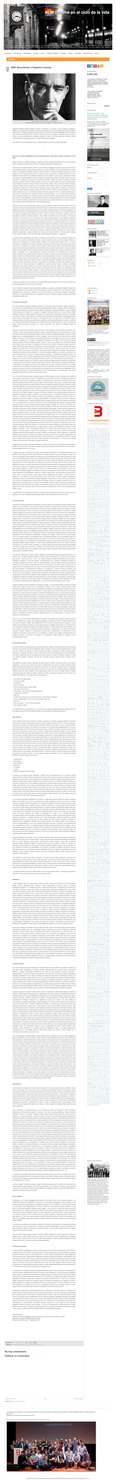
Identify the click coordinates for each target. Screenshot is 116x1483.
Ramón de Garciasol (98, 1012)
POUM (94, 995)
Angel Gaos (89, 485)
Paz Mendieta (100, 977)
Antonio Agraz (90, 499)
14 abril (96, 428)
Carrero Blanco (94, 580)
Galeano (102, 704)
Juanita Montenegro (106, 837)
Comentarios (92, 265)
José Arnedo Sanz (98, 781)
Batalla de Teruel (95, 532)
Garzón (98, 706)
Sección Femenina (97, 1054)
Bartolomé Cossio (102, 525)
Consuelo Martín (96, 612)
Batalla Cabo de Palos (99, 527)
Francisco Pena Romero (96, 695)
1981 (93, 444)
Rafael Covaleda (96, 1006)
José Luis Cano (93, 795)
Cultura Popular (101, 619)
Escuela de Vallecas (95, 662)
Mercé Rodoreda (94, 939)
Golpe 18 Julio (94, 719)
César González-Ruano (101, 591)
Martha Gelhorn (103, 924)
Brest (95, 552)
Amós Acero (99, 474)
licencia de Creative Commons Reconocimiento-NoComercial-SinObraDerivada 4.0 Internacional (98, 343)
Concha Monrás (90, 608)
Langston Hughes (91, 851)
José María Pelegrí (106, 801)
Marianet (103, 921)
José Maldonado (95, 798)
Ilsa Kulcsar (96, 746)
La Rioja (98, 850)
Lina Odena (96, 864)
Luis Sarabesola (106, 877)
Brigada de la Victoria (100, 552)
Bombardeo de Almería (92, 544)
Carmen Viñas (107, 579)
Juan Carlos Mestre (102, 821)
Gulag (98, 727)
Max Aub (89, 936)
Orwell (88, 968)
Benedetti (97, 536)
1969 (108, 441)
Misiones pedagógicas (27, 1344)
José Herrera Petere (105, 792)
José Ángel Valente (102, 779)
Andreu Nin (96, 483)
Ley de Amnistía (103, 859)
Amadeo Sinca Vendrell (100, 471)
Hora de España (98, 738)
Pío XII (95, 992)
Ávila (88, 522)
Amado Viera (93, 472)
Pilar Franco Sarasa (91, 989)
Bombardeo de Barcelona (104, 544)
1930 (108, 433)
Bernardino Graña (90, 538)
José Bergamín (97, 782)
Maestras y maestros (97, 880)
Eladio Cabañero (106, 641)
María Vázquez (102, 919)
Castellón (102, 585)
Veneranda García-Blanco (101, 1087)
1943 (105, 436)
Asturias (97, 516)
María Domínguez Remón (97, 908)
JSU (109, 818)
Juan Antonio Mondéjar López (93, 820)
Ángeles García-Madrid (105, 491)
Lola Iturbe (92, 866)
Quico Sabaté (107, 1001)
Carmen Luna (93, 577)
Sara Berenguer (106, 1051)
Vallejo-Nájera (107, 1086)
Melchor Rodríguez (94, 938)
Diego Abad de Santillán (102, 624)
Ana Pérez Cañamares (105, 477)
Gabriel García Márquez (100, 703)
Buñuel (88, 555)
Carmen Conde (94, 572)
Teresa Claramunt (97, 1070)
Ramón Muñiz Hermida (94, 1017)
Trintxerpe (108, 1079)
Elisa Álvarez (107, 645)
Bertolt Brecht (93, 539)
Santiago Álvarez (98, 1051)
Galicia (107, 704)
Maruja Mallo (100, 927)
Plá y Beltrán (100, 992)
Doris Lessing (100, 632)
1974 (100, 443)
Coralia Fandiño (97, 613)
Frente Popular (98, 698)
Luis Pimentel (104, 875)
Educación (95, 640)
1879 (106, 428)
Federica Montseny (100, 670)
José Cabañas (98, 784)
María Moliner (103, 914)
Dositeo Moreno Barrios (92, 634)
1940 (96, 436)
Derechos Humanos (99, 623)
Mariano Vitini (95, 922)
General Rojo (98, 712)
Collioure (108, 601)
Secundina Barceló (106, 1054)
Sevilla (88, 1058)
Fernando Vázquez (91, 682)
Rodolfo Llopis (107, 1039)
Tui (94, 1081)
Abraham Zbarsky (91, 449)
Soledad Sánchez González (97, 1061)
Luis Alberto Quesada (102, 870)
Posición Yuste (90, 995)
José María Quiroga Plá (101, 803)
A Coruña (92, 447)
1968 (106, 441)
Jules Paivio (92, 840)
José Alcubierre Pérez (102, 778)
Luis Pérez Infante (95, 875)
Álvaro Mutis (89, 469)
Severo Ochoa (107, 1056)
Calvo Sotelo (99, 557)
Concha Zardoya (97, 608)
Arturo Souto (96, 514)
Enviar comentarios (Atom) (18, 1401)
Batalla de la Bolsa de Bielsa (98, 530)
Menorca (89, 939)
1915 (99, 431)
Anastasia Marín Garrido (92, 480)
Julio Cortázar (99, 845)
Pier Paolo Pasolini (100, 988)
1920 (106, 431)
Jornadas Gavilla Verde (104, 776)
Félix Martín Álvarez (100, 674)
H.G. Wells (98, 729)
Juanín (100, 837)
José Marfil (107, 799)
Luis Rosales (95, 877)
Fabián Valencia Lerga (105, 667)
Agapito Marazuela (103, 450)
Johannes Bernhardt (91, 773)
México (108, 941)
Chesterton (104, 594)
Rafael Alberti (96, 1004)
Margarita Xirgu (103, 903)
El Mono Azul (97, 641)
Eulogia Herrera (96, 665)
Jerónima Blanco (101, 760)
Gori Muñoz (92, 720)
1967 (103, 441)
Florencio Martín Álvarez (92, 684)
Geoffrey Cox (107, 714)
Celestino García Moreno (92, 590)
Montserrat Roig (90, 952)
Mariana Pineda (96, 921)
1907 (103, 430)
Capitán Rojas (107, 561)
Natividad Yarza (90, 955)
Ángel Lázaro (104, 485)
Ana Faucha (95, 475)
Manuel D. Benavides (97, 888)
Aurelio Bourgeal (102, 518)
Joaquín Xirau (106, 771)
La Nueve (105, 848)
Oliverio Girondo (103, 964)
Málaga (89, 882)
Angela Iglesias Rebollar (97, 489)
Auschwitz (107, 519)
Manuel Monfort (95, 892)
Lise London (107, 864)
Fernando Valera (106, 681)
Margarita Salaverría (95, 903)
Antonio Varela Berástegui (99, 508)
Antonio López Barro (105, 502)
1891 (91, 430)
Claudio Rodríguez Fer (99, 599)
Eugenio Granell (90, 663)
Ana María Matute (91, 477)
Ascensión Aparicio (91, 516)
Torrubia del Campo (105, 1078)
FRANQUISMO (27, 53)
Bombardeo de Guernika (103, 546)
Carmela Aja (92, 569)
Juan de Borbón (95, 823)
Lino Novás (101, 864)
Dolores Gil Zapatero (95, 630)
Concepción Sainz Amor (105, 605)
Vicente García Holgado (100, 1090)
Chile (96, 596)
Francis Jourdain (93, 687)
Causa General (90, 588)
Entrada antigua (79, 1398)
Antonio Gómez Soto (97, 502)
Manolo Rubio (94, 883)
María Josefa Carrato (101, 911)
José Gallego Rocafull (91, 789)
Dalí (88, 621)
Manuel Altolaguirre (95, 885)
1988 (101, 444)
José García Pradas (94, 790)
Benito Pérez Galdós (104, 536)
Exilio (88, 667)
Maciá (108, 878)
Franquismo (90, 698)
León (108, 853)
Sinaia (94, 1059)
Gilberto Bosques (95, 717)
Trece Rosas (90, 1079)
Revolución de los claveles (104, 1031)
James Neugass (99, 757)
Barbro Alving (107, 524)
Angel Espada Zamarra (104, 483)
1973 (97, 443)
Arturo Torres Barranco (104, 514)
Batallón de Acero (106, 533)
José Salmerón (104, 809)
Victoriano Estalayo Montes (92, 1098)
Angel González (96, 485)
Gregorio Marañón (96, 722)
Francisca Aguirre (101, 687)
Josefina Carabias (91, 814)
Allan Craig (93, 467)
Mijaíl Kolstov (99, 947)
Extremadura (93, 667)
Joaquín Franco (95, 770)
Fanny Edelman (100, 668)
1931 (88, 435)
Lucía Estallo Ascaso (102, 869)
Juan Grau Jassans (99, 829)
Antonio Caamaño (106, 499)
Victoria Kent (98, 1097)
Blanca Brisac (96, 541)
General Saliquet (106, 712)
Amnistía (94, 474)
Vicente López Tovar (97, 1092)
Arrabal (95, 511)
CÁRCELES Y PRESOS (53, 53)
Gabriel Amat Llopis (106, 701)
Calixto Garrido (93, 557)
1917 (101, 431)
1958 (103, 439)
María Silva (97, 917)
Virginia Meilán (100, 1100)
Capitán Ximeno (90, 563)
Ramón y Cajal (90, 1021)
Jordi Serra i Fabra (91, 774)
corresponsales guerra (98, 615)
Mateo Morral (103, 930)
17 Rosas (101, 428)
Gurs (101, 727)
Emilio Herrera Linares (95, 651)
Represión (93, 1026)
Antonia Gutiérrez (91, 497)
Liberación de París (99, 863)
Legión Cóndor (95, 853)
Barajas (102, 524)
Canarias (89, 561)
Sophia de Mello (106, 1061)
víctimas (107, 1094)
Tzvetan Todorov (102, 1081)
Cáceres (108, 555)
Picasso (94, 988)
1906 (101, 430)
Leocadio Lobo (103, 853)
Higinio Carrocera (106, 735)
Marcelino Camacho (92, 900)
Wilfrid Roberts (94, 1101)
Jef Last (95, 760)
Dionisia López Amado (104, 626)
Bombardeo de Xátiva (91, 550)
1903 (96, 430)
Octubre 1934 (96, 963)
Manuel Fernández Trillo (92, 889)
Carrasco (89, 580)
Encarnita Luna (94, 655)
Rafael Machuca (98, 1007)
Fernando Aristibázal (105, 678)
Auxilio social (90, 521)
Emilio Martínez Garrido (105, 651)
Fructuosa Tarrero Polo (95, 700)
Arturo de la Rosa (102, 513)
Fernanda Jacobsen (94, 678)
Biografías (89, 541)
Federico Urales (94, 671)
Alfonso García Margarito (92, 463)
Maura (95, 935)
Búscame (97, 555)
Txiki (97, 1081)
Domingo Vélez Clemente (92, 632)
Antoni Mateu (92, 496)
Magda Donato (106, 880)
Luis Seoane (90, 878)
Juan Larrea (90, 831)
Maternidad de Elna (94, 931)
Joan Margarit (104, 765)
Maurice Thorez (100, 935)
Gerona (108, 715)
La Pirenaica (93, 850)
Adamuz (98, 449)
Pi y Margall (90, 988)
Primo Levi (95, 998)
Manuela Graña (90, 899)
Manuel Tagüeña (102, 896)
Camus (108, 560)
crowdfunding (107, 616)
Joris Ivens (96, 776)
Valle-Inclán (100, 1086)
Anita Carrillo (107, 493)
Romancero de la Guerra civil (98, 1042)
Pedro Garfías (99, 979)
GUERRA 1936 (17, 53)
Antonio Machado (91, 504)
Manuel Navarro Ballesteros (104, 892)
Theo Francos (94, 1073)
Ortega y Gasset (105, 966)
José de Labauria (103, 785)
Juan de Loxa (102, 823)
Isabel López (103, 751)
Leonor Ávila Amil (98, 854)
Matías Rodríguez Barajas (104, 931)
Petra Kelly (96, 986)
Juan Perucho (107, 832)
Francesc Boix (102, 685)
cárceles (96, 563)
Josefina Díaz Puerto (101, 814)
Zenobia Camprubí (96, 1104)
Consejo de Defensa (91, 610)
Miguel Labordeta (90, 946)
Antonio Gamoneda (91, 500)
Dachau (108, 619)
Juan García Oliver (99, 826)
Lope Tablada (97, 866)
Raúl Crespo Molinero (100, 1021)
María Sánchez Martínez (105, 916)
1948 (97, 438)
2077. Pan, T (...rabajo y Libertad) (100, 251)
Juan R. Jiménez (91, 834)
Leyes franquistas (101, 861)
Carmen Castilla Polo (99, 571)
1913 (94, 431)
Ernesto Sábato (103, 660)
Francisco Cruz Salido (105, 690)
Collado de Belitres (100, 601)
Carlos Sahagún (96, 568)
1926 (98, 433)
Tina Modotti (100, 1075)
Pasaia (104, 972)
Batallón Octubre (99, 535)
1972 (94, 443)
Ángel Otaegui (103, 486)
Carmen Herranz (94, 576)
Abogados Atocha (106, 447)
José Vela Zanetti (94, 810)
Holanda (108, 737)
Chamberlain (107, 593)
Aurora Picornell (101, 519)
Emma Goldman (100, 652)
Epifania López (106, 659)
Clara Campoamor (105, 598)
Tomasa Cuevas (90, 1078)
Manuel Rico (89, 896)
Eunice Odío (102, 665)
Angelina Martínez (99, 493)
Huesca (93, 740)
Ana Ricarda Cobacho (92, 478)
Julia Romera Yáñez (105, 840)
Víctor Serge (91, 1097)
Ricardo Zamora (106, 1036)
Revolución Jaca (91, 1032)
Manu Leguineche (100, 883)
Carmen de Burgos (102, 572)
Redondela (93, 1025)
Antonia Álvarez (106, 496)
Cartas (104, 580)
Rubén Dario (101, 1047)
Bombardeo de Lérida (104, 547)
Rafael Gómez (90, 1007)
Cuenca (96, 620)
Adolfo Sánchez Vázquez (93, 450)
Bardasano (95, 525)
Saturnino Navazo (98, 1053)
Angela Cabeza (102, 488)
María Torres (93, 293)
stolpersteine (90, 1064)
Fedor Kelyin (100, 671)
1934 (12, 1344)
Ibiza (108, 742)
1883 (109, 428)
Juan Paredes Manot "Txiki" (97, 832)
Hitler (104, 737)
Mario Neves (90, 924)
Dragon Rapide (100, 634)
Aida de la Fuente (103, 453)
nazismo (107, 955)
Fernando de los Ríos (100, 679)
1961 (88, 441)
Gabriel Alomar (98, 701)
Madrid (89, 880)
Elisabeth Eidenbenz (97, 646)
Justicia (104, 845)
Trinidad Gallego (101, 1079)
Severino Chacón (99, 1056)
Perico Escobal (90, 986)
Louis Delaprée (93, 869)
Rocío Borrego (100, 1039)
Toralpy (96, 1078)
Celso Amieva (100, 590)
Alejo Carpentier (106, 460)
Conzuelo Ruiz (90, 613)
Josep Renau (99, 817)
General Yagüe (99, 714)
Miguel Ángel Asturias (92, 942)
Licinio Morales (90, 864)
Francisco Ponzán (94, 696)
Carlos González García (98, 566)
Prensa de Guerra (96, 996)
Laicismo (108, 850)
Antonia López (98, 497)
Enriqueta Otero (90, 659)
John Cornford (99, 773)
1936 (104, 435)
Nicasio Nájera (93, 958)
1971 (91, 443)
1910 (109, 430)
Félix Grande (93, 674)
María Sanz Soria (91, 917)
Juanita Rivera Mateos (92, 839)
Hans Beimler (104, 729)
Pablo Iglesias (102, 969)
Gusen (104, 727)
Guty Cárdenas (93, 729)
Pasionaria (99, 974)
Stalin (95, 1062)
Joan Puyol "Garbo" (94, 767)
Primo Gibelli (90, 998)
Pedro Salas (103, 982)
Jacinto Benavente (96, 754)
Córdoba (103, 613)
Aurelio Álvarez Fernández (92, 518)
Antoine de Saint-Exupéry (93, 494)
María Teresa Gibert (105, 917)
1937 (108, 435)
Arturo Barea (95, 513)
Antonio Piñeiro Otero (101, 505)
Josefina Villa (103, 815)
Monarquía (96, 950)
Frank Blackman (106, 696)
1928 (103, 433)
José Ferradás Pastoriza (104, 787)
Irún (98, 750)
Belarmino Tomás (90, 536)
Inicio (45, 1398)
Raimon (88, 1010)
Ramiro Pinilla (101, 1010)
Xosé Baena (95, 1103)
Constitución (90, 612)
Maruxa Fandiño (95, 928)
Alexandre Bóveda (91, 461)
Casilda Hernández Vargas (97, 583)
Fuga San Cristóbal (105, 700)
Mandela (104, 881)
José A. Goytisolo (92, 778)
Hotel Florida (106, 738)
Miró (104, 949)
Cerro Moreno (94, 591)
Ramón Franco (106, 1012)
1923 (91, 433)
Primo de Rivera (106, 996)
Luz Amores (103, 878)
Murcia (91, 953)
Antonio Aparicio (98, 499)
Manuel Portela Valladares (104, 894)
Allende (97, 467)
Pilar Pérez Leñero (106, 989)
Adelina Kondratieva (105, 449)
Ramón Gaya (99, 1014)
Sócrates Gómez (106, 1059)
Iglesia (88, 743)
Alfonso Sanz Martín (104, 463)
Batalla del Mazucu (97, 533)
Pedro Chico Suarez (91, 979)
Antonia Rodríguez (106, 497)
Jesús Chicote (104, 762)
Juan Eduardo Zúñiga (96, 825)
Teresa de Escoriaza (105, 1070)
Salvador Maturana (106, 1050)
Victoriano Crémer (105, 1097)
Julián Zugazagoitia (102, 843)
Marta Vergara (96, 924)
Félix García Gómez (99, 673)
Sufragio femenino (96, 1065)
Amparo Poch (90, 475)
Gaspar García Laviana (105, 706)
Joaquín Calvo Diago (100, 768)
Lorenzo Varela (100, 867)
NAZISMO (63, 53)
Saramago (89, 1053)
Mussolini (96, 953)
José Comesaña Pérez (95, 785)
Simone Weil (90, 1059)
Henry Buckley (90, 732)
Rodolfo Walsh (90, 1040)
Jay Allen (108, 759)
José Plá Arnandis (103, 807)
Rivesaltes (89, 1037)
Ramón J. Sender (96, 1015)
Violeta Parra (104, 1098)
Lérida (108, 857)
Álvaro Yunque (96, 469)
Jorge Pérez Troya (106, 774)
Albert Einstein (94, 455)
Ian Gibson (105, 742)
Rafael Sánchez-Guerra (96, 1009)
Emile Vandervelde (91, 648)
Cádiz (88, 557)
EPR (88, 660)
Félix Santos (98, 676)
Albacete (89, 455)
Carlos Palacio (107, 566)
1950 (103, 438)
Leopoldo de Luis (91, 857)
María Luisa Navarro (105, 913)
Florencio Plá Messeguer (104, 684)
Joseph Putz (89, 818)
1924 (93, 433)
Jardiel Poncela (90, 759)
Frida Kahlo (105, 698)
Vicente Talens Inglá (100, 1094)
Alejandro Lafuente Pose (96, 460)
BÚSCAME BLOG (88, 53)
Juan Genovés (90, 828)
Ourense (99, 968)
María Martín (90, 914)
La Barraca (94, 848)
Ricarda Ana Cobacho (97, 1034)
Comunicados (95, 605)
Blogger (87, 1478)
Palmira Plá (94, 972)
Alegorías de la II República (98, 458)
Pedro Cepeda (106, 977)
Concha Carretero (90, 607)
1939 (92, 436)
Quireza (96, 1003)
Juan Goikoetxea (104, 828)
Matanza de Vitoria (97, 930)
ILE (93, 746)
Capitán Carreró (100, 561)
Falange (94, 668)
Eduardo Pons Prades (100, 638)
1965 (98, 441)
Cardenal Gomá (103, 563)
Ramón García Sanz (91, 1014)
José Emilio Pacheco (94, 787)
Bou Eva (92, 552)
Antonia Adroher (99, 496)
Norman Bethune (102, 961)
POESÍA (70, 53)
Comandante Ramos (100, 602)
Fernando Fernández (97, 681)
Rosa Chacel (106, 1043)
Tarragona (107, 1065)
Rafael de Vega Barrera (105, 1006)
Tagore (103, 1065)
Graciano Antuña (98, 720)
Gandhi (94, 706)
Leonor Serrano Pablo (92, 856)
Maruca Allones (93, 927)
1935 (101, 435)
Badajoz (95, 522)
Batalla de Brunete (97, 529)
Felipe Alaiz (107, 671)
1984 (96, 444)
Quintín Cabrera (90, 1003)
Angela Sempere (95, 491)
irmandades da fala (91, 750)
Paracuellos (100, 972)
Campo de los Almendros (95, 558)
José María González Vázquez (94, 801)
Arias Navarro (97, 510)
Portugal (108, 993)
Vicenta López (97, 1089)
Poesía (107, 992)
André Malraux (106, 482)
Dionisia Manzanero (91, 627)
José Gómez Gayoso (96, 792)
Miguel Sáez (97, 946)
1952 (108, 438)
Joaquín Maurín (102, 770)
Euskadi (108, 665)
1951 (105, 438)
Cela (104, 588)
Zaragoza (89, 1104)
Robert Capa (95, 1037)
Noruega (108, 961)
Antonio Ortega (93, 505)
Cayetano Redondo (98, 588)
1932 (92, 435)
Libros (107, 863)
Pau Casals (98, 975)
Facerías (89, 668)
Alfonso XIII (98, 465)
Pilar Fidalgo (107, 988)
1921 (109, 431)
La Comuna (99, 848)
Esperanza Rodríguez (105, 662)
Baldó (94, 524)
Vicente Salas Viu (91, 1094)
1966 (101, 441)
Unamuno (89, 1083)
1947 (94, 438)
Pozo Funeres (99, 995)
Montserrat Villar (98, 952)
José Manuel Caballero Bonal (98, 799)
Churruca (108, 596)
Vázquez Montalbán (91, 1087)
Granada (104, 720)
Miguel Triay (103, 946)
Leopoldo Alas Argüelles (104, 856)
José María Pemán (91, 803)
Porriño (103, 993)
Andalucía (93, 482)
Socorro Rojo (99, 1059)
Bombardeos (99, 550)
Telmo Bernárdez (90, 1067)
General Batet (97, 707)
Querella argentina (98, 1001)
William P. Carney (101, 1101)
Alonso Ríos (107, 467)
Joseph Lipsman (106, 817)
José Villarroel (102, 810)
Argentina (91, 510)
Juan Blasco (102, 820)
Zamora (39, 1344)
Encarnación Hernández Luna (97, 654)
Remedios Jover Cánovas (101, 1025)
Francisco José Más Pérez (95, 693)
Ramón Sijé (89, 1020)
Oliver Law (97, 964)
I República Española (97, 742)
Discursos (107, 627)
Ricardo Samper (90, 1036)
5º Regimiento (104, 446)
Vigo (100, 1098)
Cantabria (94, 561)
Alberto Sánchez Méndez (101, 457)
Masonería (89, 930)
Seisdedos (93, 1056)
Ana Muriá (98, 477)
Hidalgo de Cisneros (96, 735)
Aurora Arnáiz (95, 519)
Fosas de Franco (91, 685)
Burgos (92, 555)
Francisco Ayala (101, 688)
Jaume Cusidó (96, 759)
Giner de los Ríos (103, 717)
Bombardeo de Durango (92, 546)
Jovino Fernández (96, 818)
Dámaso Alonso (93, 621)
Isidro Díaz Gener (96, 753)
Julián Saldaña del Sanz (92, 843)
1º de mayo (105, 444)
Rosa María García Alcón (93, 1045)
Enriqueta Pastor (98, 659)
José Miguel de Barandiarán (104, 804)
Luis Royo (100, 877)
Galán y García (95, 704)
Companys (107, 604)
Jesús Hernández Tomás (100, 764)
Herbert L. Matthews (105, 732)
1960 (108, 439)
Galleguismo (90, 706)
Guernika (96, 724)
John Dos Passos (106, 773)
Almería (102, 468)
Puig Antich (100, 1000)
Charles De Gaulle (95, 594)
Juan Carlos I (94, 821)
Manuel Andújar (103, 885)
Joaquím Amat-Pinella (105, 767)
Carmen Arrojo (107, 569)
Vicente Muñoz (106, 1092)
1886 (88, 430)
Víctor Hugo (95, 1095)
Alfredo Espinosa (106, 464)
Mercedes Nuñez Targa (104, 939)
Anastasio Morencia (101, 480)
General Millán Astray (100, 709)
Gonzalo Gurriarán (102, 718)
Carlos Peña (89, 568)
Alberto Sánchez (93, 457)
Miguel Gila (89, 944)
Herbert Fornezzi (97, 732)
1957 (100, 439)
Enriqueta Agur (97, 657)
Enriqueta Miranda (106, 657)
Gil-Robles (89, 717)
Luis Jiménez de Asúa (98, 874)
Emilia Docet (104, 648)
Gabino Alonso (94, 290)
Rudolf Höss (92, 1048)
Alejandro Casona (18, 1344)
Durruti (89, 635)
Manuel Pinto (95, 894)
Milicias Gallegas (90, 949)
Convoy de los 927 (105, 612)
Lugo (96, 870)
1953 (88, 439)
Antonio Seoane (106, 507)
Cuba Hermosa (106, 618)
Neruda (93, 957)
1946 (91, 438)
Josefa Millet (99, 812)
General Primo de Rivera (101, 711)
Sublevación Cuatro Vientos (99, 1064)
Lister (88, 866)
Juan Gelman (106, 826)
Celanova (108, 588)
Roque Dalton (100, 1043)
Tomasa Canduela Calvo (104, 1076)
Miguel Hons (107, 944)
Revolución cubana (105, 1029)
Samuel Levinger (90, 1051)
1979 (91, 444)
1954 (91, 439)
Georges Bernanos (91, 715)
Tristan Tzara (90, 1081)
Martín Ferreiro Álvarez (100, 925)
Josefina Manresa (95, 815)
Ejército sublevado (103, 640)
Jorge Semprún (90, 776)
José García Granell (100, 789)
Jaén (108, 754)
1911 (88, 431)
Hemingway (107, 731)
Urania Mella (95, 1082)
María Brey (104, 905)
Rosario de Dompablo (105, 1045)
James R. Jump (106, 757)
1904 (98, 430)
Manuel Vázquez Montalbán (103, 897)
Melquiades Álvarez (106, 938)
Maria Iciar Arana (100, 910)
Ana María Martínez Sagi (104, 475)
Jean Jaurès (90, 760)
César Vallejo (97, 593)
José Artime (104, 781)
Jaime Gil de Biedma (101, 756)
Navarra (97, 955)
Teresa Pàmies (90, 1071)
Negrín (89, 957)
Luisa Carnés (97, 878)
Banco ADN (98, 524)
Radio (100, 1003)
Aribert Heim (103, 510)
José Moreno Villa (102, 806)
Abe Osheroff (98, 447)
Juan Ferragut (104, 825)
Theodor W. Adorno (102, 1073)
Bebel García (107, 535)
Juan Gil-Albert (96, 828)
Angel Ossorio (97, 486)
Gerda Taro (103, 715)
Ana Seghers (100, 478)
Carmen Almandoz (99, 569)
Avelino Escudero (96, 521)
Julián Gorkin (94, 842)
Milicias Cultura (106, 947)
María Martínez (96, 914)
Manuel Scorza (96, 896)
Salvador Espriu (97, 1050)
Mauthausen (106, 935)
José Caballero (90, 784)
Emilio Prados (91, 652)
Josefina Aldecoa (106, 812)
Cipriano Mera (90, 598)
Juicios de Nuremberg (102, 839)
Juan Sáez (102, 835)
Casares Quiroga (102, 582)
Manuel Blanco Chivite (95, 886)
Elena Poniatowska (99, 645)
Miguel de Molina (106, 942)
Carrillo (99, 580)
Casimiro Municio (91, 585)
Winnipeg (107, 1101)
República (35, 1344)
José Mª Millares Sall (102, 796)
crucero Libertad (91, 618)
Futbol (88, 701)
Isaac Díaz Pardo (103, 750)
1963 (93, 441)
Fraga (97, 685)
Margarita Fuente (93, 902)
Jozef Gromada (104, 818)
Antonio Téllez (90, 508)
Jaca (91, 754)
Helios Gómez (100, 731)
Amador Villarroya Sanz (101, 472)
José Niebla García (94, 807)
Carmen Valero (100, 579)
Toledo (104, 1075)
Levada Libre (95, 859)
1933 (95, 435)
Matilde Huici (90, 933)
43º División (98, 446)
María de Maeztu (95, 906)
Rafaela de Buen (106, 1009)
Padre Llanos (107, 971)
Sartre (93, 1053)
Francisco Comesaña (96, 690)
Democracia (107, 621)
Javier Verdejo (102, 759)
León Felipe (90, 854)
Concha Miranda (106, 607)
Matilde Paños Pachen (105, 933)
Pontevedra (98, 993)
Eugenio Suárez (106, 663)
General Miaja (90, 709)
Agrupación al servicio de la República (95, 452)
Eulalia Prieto (90, 665)
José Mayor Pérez (93, 804)
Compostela (89, 605)
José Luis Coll (99, 795)
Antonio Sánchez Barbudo (97, 507)
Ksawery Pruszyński (103, 846)
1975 (102, 443)
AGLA (108, 450)
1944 (108, 436)
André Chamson (99, 482)
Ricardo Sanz (98, 1036)
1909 (106, 430)
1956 (97, 439)
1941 (99, 436)
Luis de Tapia (105, 872)
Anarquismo (107, 479)
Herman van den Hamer (92, 734)
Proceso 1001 (102, 998)
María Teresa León (92, 919)
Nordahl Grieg (95, 961)
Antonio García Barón (101, 500)
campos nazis (100, 560)
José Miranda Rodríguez (92, 806)
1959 (105, 439)
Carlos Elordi (93, 565)
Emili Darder (98, 648)
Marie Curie (100, 922)
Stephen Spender (105, 1062)
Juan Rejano (95, 835)
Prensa (89, 996)
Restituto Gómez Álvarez (104, 1028)
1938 (88, 436)
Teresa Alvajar (90, 1070)
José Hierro (90, 793)
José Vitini (107, 810)
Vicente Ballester (90, 1090)
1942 (102, 436)
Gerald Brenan (98, 715)
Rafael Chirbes (90, 1006)
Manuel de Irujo (106, 888)
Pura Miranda (107, 1000)
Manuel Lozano (94, 891)
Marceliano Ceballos (98, 899)
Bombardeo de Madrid (93, 549)
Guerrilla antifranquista (99, 726)
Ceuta (102, 593)
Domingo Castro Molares (104, 630)
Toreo (99, 1078)
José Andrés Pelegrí (94, 779)
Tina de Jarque (93, 1075)
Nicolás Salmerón (100, 960)
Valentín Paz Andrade (97, 1084)
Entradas (91, 263)
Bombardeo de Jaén (92, 547)
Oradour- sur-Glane (96, 966)
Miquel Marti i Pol (99, 949)
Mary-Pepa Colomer (105, 928)
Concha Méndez (98, 607)
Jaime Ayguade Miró (91, 756)
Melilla (100, 938)
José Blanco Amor (106, 782)
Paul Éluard (104, 975)
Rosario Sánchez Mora (92, 1047)
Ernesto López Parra (95, 660)
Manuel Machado (102, 891)
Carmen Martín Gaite (101, 577)
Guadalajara (90, 724)
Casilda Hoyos (106, 583)
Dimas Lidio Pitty (95, 626)
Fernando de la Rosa (91, 679)
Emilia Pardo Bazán (95, 649)
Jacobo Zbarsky (103, 754)
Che (100, 594)
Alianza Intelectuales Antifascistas (95, 466)
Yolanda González (102, 1103)
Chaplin (88, 594)
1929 (106, 433)
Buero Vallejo (106, 553)
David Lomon (100, 621)
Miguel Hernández (98, 944)
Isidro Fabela (104, 753)
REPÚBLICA (8, 53)
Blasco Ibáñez (95, 543)
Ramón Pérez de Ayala (105, 1017)
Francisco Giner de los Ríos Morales (94, 692)
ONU (108, 964)
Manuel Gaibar (100, 889)
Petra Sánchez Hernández (104, 986)
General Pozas (93, 711)
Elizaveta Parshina (106, 646)
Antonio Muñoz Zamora (101, 504)
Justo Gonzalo (94, 846)
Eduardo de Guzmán (100, 637)
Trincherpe (96, 1079)
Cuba (101, 618)
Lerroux (89, 859)
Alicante (105, 466)
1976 (105, 443)
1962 (91, 441)
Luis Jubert (105, 874)
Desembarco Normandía (92, 624)
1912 (91, 431)
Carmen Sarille (93, 579)
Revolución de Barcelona (92, 1031)
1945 (88, 438)
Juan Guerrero (107, 829)
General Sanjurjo (91, 714)
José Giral (101, 790)
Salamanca (97, 1048)
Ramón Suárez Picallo (98, 1020)
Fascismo (107, 668)
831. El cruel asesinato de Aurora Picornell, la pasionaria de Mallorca (103, 243)
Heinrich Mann (94, 731)
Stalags (91, 1062)
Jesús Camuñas (97, 762)
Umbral (108, 1081)
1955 (94, 439)
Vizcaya (105, 1100)
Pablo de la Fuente (105, 968)
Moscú (103, 952)
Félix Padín (92, 676)
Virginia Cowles (93, 1100)
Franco (100, 696)
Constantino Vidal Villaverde (103, 610)
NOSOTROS (78, 53)
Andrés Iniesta (90, 483)
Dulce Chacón (106, 634)
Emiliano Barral (102, 649)
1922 (88, 433)
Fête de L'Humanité (99, 682)
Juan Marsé (104, 831)
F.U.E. (98, 667)
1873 (104, 428)
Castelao (98, 585)
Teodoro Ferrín (106, 1068)
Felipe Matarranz (90, 673)
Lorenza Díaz (107, 866)
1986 (98, 444)
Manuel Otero (90, 894)
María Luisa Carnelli (96, 913)
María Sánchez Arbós (94, 916)
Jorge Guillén (98, 774)
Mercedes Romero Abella (99, 941)
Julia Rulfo (89, 842)
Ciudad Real (97, 598)
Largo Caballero (99, 851)
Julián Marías (107, 842)
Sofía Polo (89, 1061)
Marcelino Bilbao (106, 899)
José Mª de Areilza (94, 796)
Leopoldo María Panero (101, 857)
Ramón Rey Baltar (91, 1018)
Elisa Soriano (90, 646)
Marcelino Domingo (101, 900)
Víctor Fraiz (89, 1095)
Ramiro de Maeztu (94, 1010)
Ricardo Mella (106, 1034)
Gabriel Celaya (91, 703)
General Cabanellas (105, 707)
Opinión (89, 966)
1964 (96, 441)
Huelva (88, 740)
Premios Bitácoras (106, 995)
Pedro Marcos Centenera (95, 980)
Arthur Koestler (100, 511)
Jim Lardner (92, 765)
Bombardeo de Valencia (104, 549)
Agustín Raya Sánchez (94, 453)
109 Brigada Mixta (90, 428)
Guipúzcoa (93, 727)
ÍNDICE (97, 53)
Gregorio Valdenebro (105, 722)
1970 (88, 443)
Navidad (101, 955)
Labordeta (103, 850)
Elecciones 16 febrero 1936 (94, 643)
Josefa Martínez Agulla (91, 812)
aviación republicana (105, 521)
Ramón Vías (107, 1020)
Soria (88, 1062)
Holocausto (90, 738)
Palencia (89, 972)
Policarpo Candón (91, 993)
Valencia (89, 1084)
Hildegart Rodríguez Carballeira (94, 737)
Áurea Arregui (102, 516)
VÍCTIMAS (36, 53)
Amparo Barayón (106, 474)
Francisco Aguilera (94, 688)
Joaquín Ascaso (90, 768)
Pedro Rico (97, 982)
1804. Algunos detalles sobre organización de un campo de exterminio (103, 233)
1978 (88, 444)
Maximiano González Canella (98, 936)
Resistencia (94, 1028)
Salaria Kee (103, 1048)
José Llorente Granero (97, 793)
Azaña (91, 522)
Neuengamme (98, 957)
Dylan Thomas (94, 635)
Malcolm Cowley (94, 881)
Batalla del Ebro (102, 532)
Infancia (108, 748)
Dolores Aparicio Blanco (92, 629)
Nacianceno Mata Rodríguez (104, 953)
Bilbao (102, 539)
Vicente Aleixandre (105, 1089)
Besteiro (99, 539)
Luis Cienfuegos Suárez (96, 872)
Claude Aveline (90, 599)
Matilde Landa (96, 933)
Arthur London (107, 511)
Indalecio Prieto (100, 748)
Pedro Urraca (94, 983)
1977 (108, 443)
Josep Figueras (93, 817)
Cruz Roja (97, 618)
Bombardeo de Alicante (104, 543)
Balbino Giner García (102, 522)
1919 (104, 431)
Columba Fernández (91, 602)
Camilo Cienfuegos (106, 557)
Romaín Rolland (97, 1040)
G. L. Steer (92, 701)
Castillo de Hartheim (95, 587)
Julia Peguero (98, 840)
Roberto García (94, 1039)
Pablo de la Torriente (92, 969)
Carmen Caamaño (91, 571)
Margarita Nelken (101, 902)
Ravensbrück (99, 1023)
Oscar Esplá (93, 968)
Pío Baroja (89, 992)
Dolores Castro (102, 629)
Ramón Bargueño (90, 1012)
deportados (90, 623)
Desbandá (107, 623)
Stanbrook (99, 1062)
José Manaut (103, 798)
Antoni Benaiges (102, 494)
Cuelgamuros (90, 619)
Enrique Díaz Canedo (101, 655)
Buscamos (102, 555)
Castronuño (102, 587)
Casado (97, 582)
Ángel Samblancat (95, 488)
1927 (100, 433)
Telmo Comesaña (98, 1067)
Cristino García (98, 616)
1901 (93, 430)
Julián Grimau (100, 842)
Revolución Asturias (93, 1029)
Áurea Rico (107, 516)
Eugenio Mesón (98, 663)
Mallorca (100, 881)
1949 (100, 438)
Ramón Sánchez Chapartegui (103, 1018)
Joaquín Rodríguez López (96, 771)
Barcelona (89, 525)
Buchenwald (99, 553)
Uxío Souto (100, 1082)
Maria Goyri (93, 910)
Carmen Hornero (102, 576)
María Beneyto (98, 905)
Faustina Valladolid (91, 670)
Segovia (89, 1056)
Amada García (103, 469)
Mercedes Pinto (90, 941)
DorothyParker (107, 632)
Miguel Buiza (99, 942)
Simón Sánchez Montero (104, 1057)
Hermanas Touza (101, 734)
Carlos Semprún (103, 568)
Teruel (104, 1071)
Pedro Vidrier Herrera (101, 983)
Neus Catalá (103, 957)
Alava (108, 453)
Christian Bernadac (101, 596)
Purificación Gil (90, 1001)
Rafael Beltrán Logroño (105, 1004)
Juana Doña (95, 837)
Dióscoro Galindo (99, 627)
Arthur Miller (89, 513)
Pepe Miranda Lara (99, 985)
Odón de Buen (103, 963)
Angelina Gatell (91, 493)
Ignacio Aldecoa (96, 743)
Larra (105, 851)
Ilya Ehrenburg (102, 746)
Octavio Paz (90, 963)
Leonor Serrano (106, 854)
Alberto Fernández (102, 455)
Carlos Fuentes (100, 565)
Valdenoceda (107, 1082)
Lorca (102, 866)
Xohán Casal (89, 1103)
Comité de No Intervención (97, 604)
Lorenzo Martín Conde (91, 867)
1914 (96, 431)
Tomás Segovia (94, 1076)
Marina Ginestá (106, 922)
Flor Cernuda (107, 682)
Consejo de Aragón (106, 608)
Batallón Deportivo (91, 535)
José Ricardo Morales (96, 809)
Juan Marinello (97, 831)
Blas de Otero (103, 541)
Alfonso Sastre (90, 464)
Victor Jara (100, 1095)
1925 (95, 433)
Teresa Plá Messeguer (98, 1071)
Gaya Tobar (90, 707)
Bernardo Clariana (98, 538)
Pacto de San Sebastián (99, 971)
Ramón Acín (107, 1010)
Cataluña (107, 587)
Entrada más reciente (10, 1398)
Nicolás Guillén (93, 960)
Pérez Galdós (107, 985)
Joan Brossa (98, 765)
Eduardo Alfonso (101, 635)
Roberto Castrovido (102, 1037)
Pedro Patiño (104, 980)
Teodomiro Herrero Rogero (96, 1068)
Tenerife (104, 1067)
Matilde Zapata (90, 935)
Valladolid (94, 1086)
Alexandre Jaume (99, 461)
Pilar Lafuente (98, 989)
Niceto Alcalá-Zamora (101, 958)
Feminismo (103, 676)
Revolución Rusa (100, 1032)
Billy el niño (107, 539)
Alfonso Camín (106, 461)
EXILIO (42, 53)
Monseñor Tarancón (105, 950)
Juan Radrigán (100, 834)
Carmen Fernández (97, 574)
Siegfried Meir (95, 1057)
